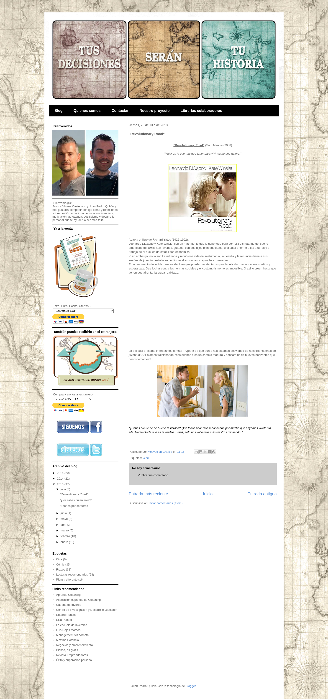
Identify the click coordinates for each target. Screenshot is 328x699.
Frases (60, 569)
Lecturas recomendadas (72, 574)
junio (64, 513)
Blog (58, 111)
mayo (65, 518)
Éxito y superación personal (74, 660)
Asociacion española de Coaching (78, 599)
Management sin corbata (72, 635)
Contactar (120, 111)
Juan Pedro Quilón (101, 206)
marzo (65, 530)
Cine (146, 458)
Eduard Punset (66, 614)
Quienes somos (87, 111)
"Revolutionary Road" (74, 494)
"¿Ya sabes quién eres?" (76, 500)
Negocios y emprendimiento (74, 645)
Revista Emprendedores (72, 655)
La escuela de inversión (71, 625)
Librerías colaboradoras (201, 111)
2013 (60, 484)
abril (64, 524)
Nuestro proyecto (154, 111)
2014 (60, 478)
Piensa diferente (66, 579)
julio (64, 489)
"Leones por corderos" (74, 506)
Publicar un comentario (153, 475)
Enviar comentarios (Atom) (164, 503)
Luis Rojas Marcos (68, 630)
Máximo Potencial (67, 640)
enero (65, 542)
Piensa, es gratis (67, 650)
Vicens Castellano (74, 206)
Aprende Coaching (68, 594)
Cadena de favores (68, 604)
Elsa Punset (64, 619)
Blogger (191, 686)
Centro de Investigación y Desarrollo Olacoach (86, 609)
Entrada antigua (262, 494)
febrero (66, 536)
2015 (60, 473)
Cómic (60, 564)
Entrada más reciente (148, 494)
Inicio (208, 494)
